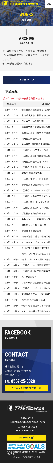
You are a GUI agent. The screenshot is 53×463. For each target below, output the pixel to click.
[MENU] (49, 4)
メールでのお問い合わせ (24, 388)
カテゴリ (26, 80)
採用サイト (25, 437)
